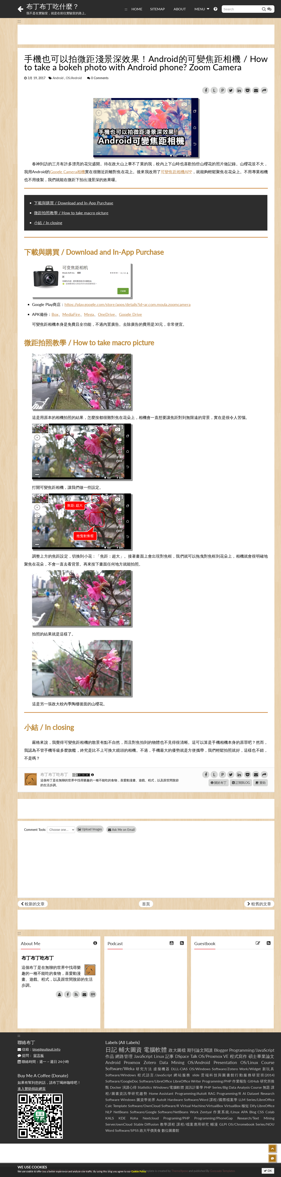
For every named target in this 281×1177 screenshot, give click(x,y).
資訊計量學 (194, 1087)
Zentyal (206, 1112)
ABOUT (180, 9)
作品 (109, 1056)
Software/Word (196, 1099)
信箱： (39, 1049)
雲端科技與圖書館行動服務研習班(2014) (237, 1075)
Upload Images (90, 829)
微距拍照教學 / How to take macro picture (71, 212)
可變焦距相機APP (176, 171)
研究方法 (144, 1069)
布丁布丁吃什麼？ (52, 6)
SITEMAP (157, 9)
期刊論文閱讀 (200, 1050)
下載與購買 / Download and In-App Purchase (73, 202)
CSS (261, 1112)
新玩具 (268, 1069)
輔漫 (214, 1124)
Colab (269, 1112)
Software (112, 1099)
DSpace (182, 1056)
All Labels (129, 1042)
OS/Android (74, 78)
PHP (207, 1087)
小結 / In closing (48, 222)
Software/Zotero (225, 1069)
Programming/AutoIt (191, 1093)
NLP (108, 1112)
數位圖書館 (170, 1130)
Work (194, 1112)
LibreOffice (265, 1106)
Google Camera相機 (67, 171)
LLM (242, 1099)
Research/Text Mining (255, 1118)
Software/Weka (119, 1068)
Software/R (170, 1106)
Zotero (150, 1062)
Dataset (253, 1093)
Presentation (225, 1062)
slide (195, 1075)
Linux (159, 1056)
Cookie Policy (138, 1171)
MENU (202, 9)
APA (244, 1112)
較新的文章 (33, 903)
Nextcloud (151, 1118)
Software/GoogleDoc (121, 1081)
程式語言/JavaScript (154, 1075)
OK (268, 1170)
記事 (169, 1056)
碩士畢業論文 (262, 1056)
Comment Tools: (35, 829)
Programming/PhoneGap (213, 1118)
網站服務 (182, 1075)
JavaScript (143, 1056)
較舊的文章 (259, 903)
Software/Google (143, 1112)
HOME (136, 9)
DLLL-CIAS (179, 1069)
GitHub (253, 1081)
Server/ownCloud (118, 1124)
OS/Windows (200, 1069)
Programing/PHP (176, 1118)
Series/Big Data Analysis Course (237, 1087)
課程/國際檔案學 (223, 1099)
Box (55, 314)
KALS (109, 1118)
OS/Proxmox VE (213, 1056)
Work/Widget (250, 1069)
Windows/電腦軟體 (168, 1087)
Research (267, 1093)
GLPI (223, 1124)
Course (267, 1062)
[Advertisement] (146, 34)
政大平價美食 (150, 1130)
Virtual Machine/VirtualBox (201, 1106)
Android (58, 78)
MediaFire (71, 314)
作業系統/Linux (226, 1112)
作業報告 (239, 1081)
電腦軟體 (155, 1049)
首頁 (146, 903)
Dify (253, 1106)
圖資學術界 (146, 1099)
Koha (134, 1118)
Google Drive (130, 314)
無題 (266, 1087)
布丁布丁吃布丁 (54, 774)
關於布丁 (219, 782)
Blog (252, 1112)
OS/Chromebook (241, 1124)
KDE (122, 1118)
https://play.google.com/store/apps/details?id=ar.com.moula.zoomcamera (128, 304)
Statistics (145, 1087)
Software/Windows (120, 1075)
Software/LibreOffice (155, 1081)
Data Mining (171, 1062)
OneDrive (106, 314)
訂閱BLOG (241, 782)
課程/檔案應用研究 (193, 1124)
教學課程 (167, 1124)
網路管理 (124, 1056)
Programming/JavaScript (251, 1050)
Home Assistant (161, 1093)
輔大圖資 (130, 1049)
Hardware (175, 1099)
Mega (89, 314)
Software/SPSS (127, 1130)
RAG (211, 1093)
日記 (111, 1049)
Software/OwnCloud (144, 1106)
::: (126, 9)
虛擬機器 (161, 1069)
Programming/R (229, 1093)
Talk (193, 1056)
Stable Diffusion (146, 1124)
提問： (31, 1055)
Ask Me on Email (123, 829)
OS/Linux (249, 1062)
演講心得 (129, 1087)
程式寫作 (238, 1056)
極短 (245, 1106)
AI (244, 1093)
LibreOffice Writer (187, 1081)
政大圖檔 (177, 1050)
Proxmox (132, 1062)
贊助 (260, 782)
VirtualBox (232, 1106)
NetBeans (120, 1112)
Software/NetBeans (173, 1112)
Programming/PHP (216, 1081)
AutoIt (161, 1099)
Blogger (221, 1050)
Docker (115, 1087)
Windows (128, 1099)
